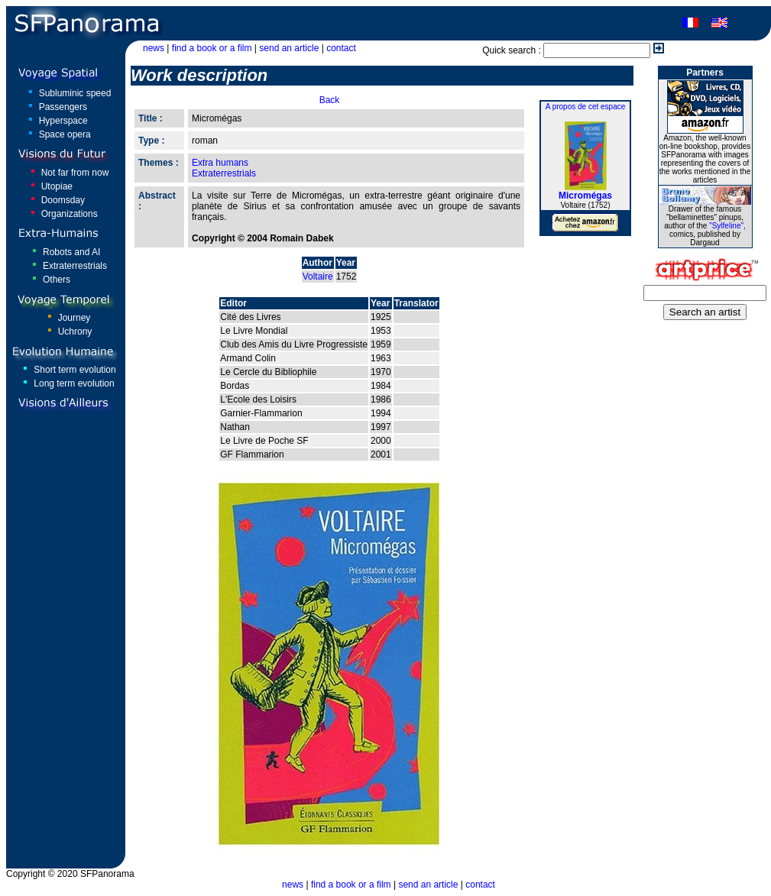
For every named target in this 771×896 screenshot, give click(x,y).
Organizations (69, 214)
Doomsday (63, 200)
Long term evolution (74, 383)
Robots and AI (71, 252)
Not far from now (75, 172)
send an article (289, 48)
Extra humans (220, 162)
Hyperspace (63, 120)
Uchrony (75, 331)
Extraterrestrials (75, 265)
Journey (74, 317)
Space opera (65, 134)
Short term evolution (74, 369)
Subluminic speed (75, 93)
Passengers (63, 107)
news (153, 48)
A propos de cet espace (586, 106)
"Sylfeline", (727, 226)
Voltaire (318, 276)
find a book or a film (212, 48)
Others (56, 279)
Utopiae (57, 186)
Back (329, 100)
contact (341, 48)
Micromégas (585, 195)
